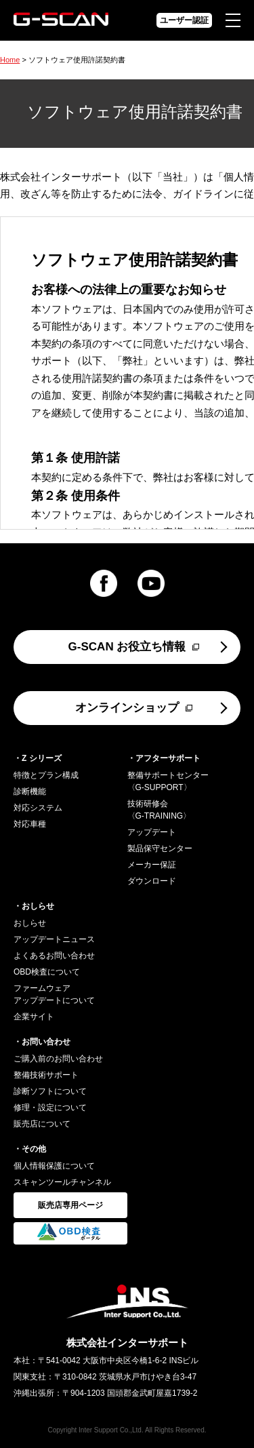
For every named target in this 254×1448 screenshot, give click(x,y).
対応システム (38, 808)
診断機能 (30, 791)
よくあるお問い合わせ (54, 955)
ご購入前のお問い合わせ (58, 1058)
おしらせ (30, 923)
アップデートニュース (54, 939)
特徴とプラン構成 (46, 775)
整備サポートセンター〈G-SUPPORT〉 (168, 781)
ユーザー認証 (184, 20)
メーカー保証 (151, 864)
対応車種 (30, 824)
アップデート (151, 832)
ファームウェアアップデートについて (54, 994)
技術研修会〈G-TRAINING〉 (159, 810)
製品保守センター (159, 848)
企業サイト (34, 1016)
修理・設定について (50, 1107)
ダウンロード (151, 881)
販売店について (42, 1124)
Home (10, 60)
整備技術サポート (46, 1075)
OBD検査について (47, 972)
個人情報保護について (54, 1166)
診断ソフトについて (50, 1091)
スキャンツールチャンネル (62, 1182)
